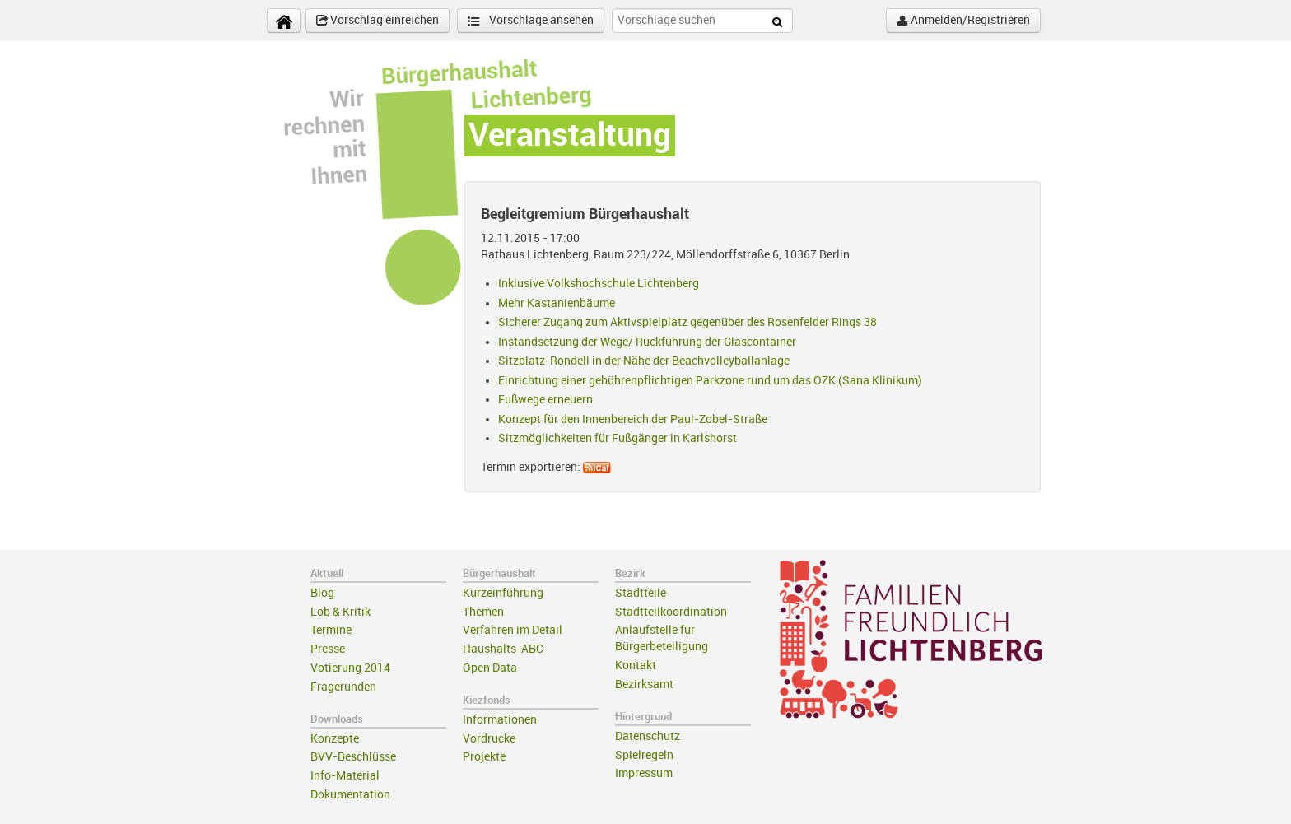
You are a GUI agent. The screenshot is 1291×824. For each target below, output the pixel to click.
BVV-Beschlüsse (353, 757)
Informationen (500, 720)
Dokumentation (350, 795)
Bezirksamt (644, 684)
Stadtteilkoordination (671, 612)
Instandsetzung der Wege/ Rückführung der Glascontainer (647, 342)
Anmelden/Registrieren (963, 20)
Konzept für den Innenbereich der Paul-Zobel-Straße (632, 419)
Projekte (484, 757)
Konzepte (334, 739)
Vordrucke (489, 739)
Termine (331, 630)
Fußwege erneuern (545, 399)
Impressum (644, 773)
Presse (327, 649)
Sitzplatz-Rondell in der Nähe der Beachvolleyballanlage (644, 361)
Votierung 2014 (350, 668)
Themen (483, 612)
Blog (322, 593)
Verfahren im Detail (512, 630)
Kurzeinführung (503, 593)
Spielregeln (644, 755)
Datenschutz (647, 736)
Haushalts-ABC (503, 649)
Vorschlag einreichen (377, 20)
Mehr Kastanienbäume (556, 303)
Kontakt (635, 665)
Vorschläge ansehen (531, 21)
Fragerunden (343, 687)
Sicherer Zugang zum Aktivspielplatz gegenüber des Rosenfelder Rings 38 (687, 322)
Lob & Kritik (340, 612)
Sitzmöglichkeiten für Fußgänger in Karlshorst (617, 438)
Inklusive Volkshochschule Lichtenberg (598, 283)
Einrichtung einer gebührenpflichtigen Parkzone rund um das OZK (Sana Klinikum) (710, 381)
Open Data (490, 668)
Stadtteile (640, 593)
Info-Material (345, 776)
